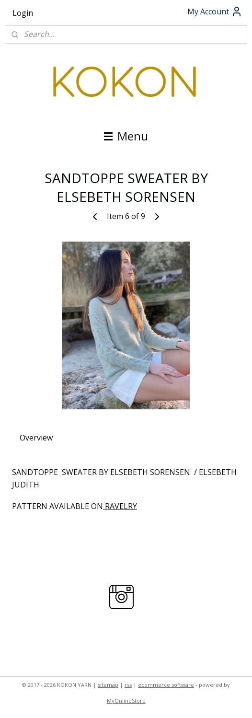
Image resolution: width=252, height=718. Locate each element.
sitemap (108, 684)
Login (22, 13)
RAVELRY (120, 506)
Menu (126, 136)
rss (128, 684)
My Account (214, 11)
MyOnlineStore (126, 700)
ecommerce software (166, 684)
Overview (36, 437)
